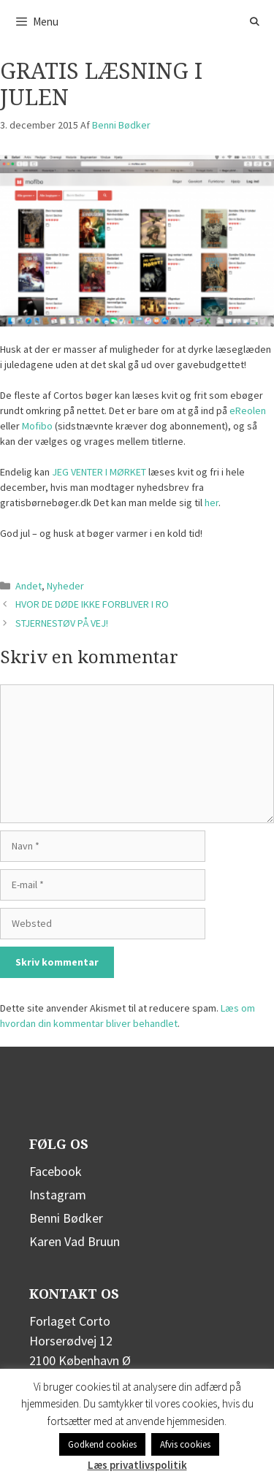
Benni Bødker (66, 1218)
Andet (28, 585)
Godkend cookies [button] (102, 1444)
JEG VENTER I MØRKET (99, 471)
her (211, 502)
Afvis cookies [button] (185, 1444)
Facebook (55, 1171)
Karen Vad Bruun (74, 1241)
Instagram (57, 1194)
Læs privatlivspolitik (137, 1465)
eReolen (247, 410)
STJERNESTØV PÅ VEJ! (61, 623)
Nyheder (65, 585)
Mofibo (37, 425)
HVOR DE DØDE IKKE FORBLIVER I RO (92, 604)
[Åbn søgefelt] (254, 22)
